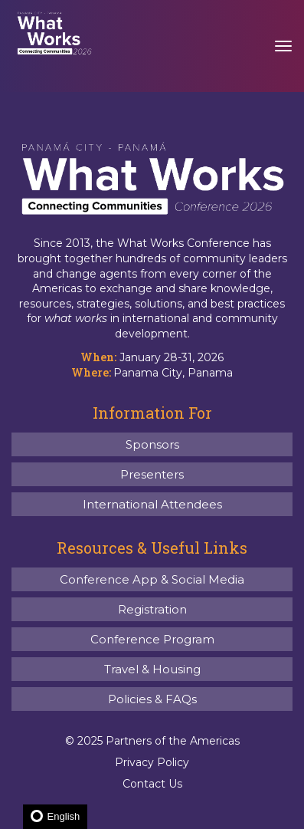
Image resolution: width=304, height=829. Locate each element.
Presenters (152, 474)
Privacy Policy (152, 762)
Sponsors (152, 444)
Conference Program (152, 639)
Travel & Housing (152, 669)
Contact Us (152, 784)
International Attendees (152, 504)
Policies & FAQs (152, 699)
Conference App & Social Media (152, 579)
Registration (152, 609)
